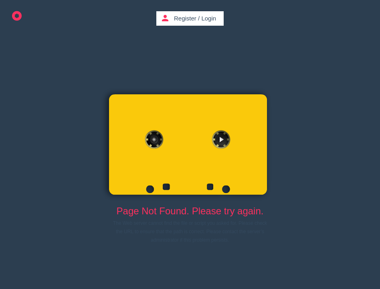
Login (208, 18)
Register (185, 18)
